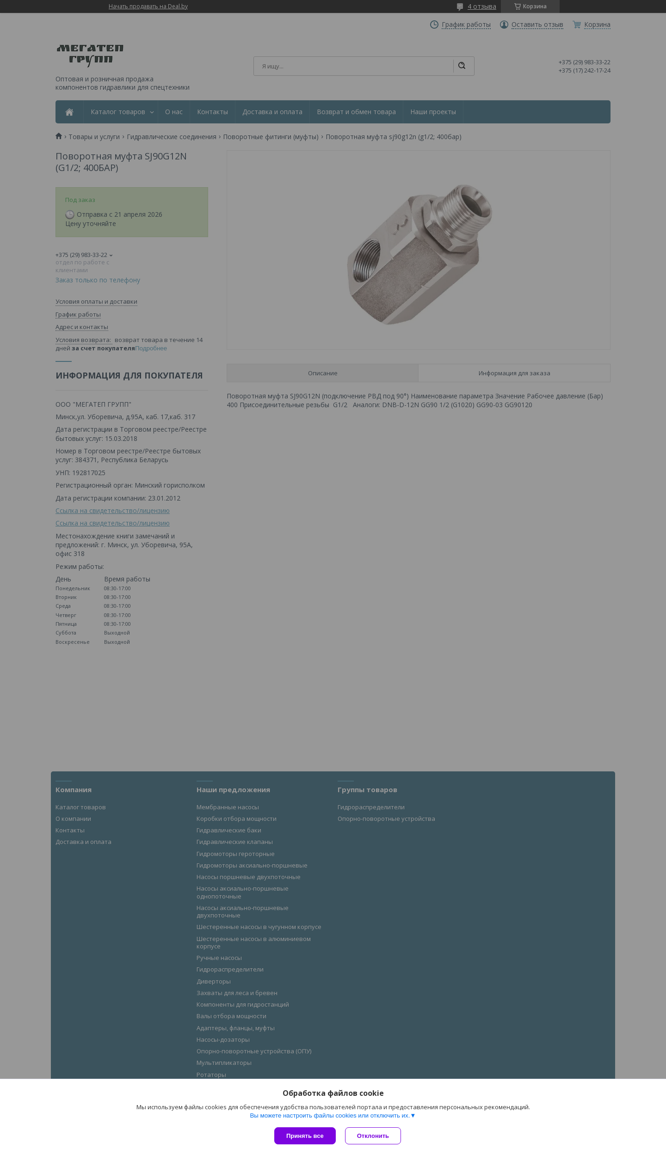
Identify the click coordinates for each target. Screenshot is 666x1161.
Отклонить (373, 1135)
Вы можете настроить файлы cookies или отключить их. (330, 1115)
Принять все (305, 1135)
